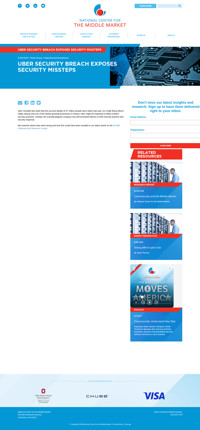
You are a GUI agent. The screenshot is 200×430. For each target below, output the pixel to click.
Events (141, 35)
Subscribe (146, 6)
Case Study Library (86, 35)
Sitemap (128, 424)
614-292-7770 (176, 414)
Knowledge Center (59, 35)
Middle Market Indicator (29, 35)
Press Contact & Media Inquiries (168, 412)
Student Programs (114, 35)
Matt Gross (36, 58)
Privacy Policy (118, 424)
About (171, 35)
